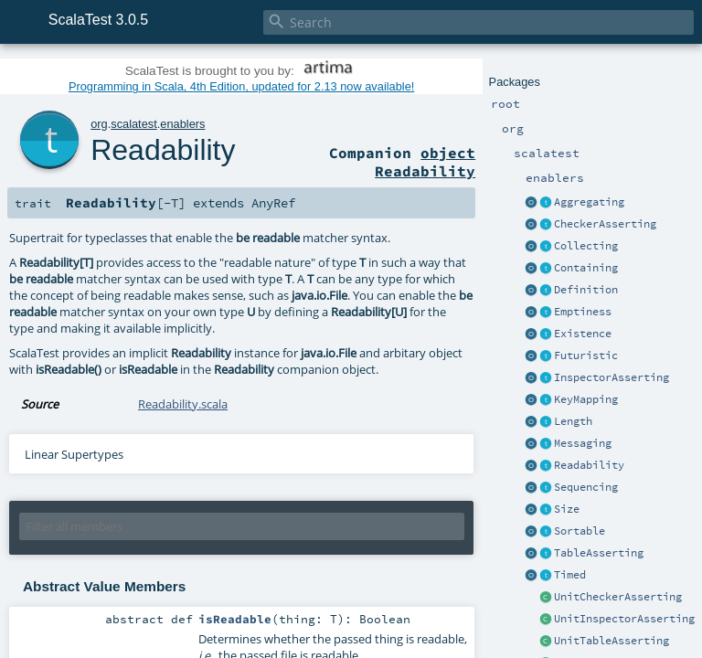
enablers (182, 124)
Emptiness (583, 311)
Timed (570, 574)
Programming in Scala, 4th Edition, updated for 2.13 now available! (241, 86)
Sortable (579, 531)
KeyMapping (586, 399)
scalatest (134, 124)
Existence (583, 333)
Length (573, 421)
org (99, 124)
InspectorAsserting (611, 377)
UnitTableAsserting (611, 640)
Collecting (586, 245)
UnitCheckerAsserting (618, 596)
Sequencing (586, 487)
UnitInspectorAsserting (624, 618)
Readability (589, 465)
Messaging (583, 443)
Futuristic (586, 355)
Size (567, 509)
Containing (586, 267)
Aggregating (589, 202)
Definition (586, 289)
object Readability (425, 161)
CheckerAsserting (605, 224)
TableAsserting (599, 553)
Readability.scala (183, 404)
